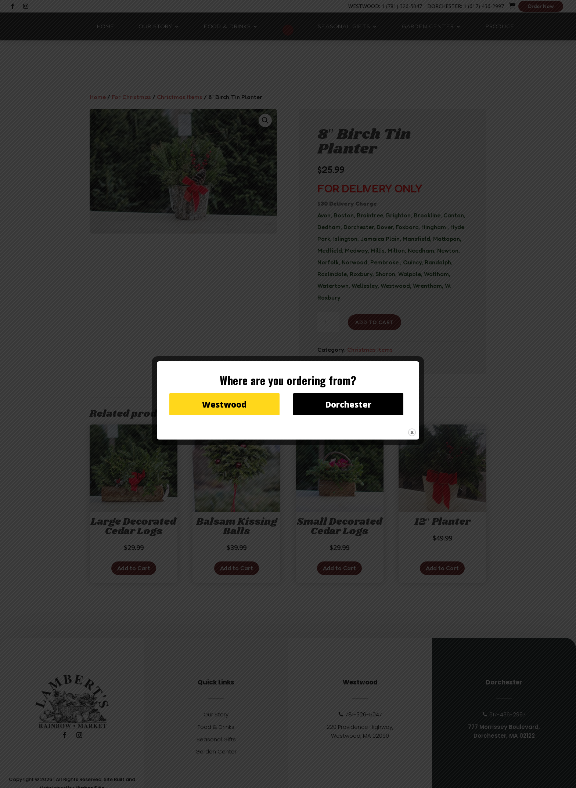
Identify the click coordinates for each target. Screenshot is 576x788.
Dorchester (348, 404)
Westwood (224, 404)
